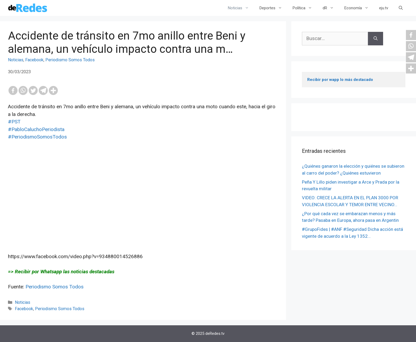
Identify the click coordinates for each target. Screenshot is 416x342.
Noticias (241, 8)
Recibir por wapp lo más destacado (340, 79)
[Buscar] (375, 38)
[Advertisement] (143, 200)
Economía (359, 8)
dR (331, 8)
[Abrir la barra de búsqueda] (400, 8)
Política (305, 8)
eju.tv (383, 8)
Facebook (34, 59)
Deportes (273, 8)
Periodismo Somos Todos (70, 59)
